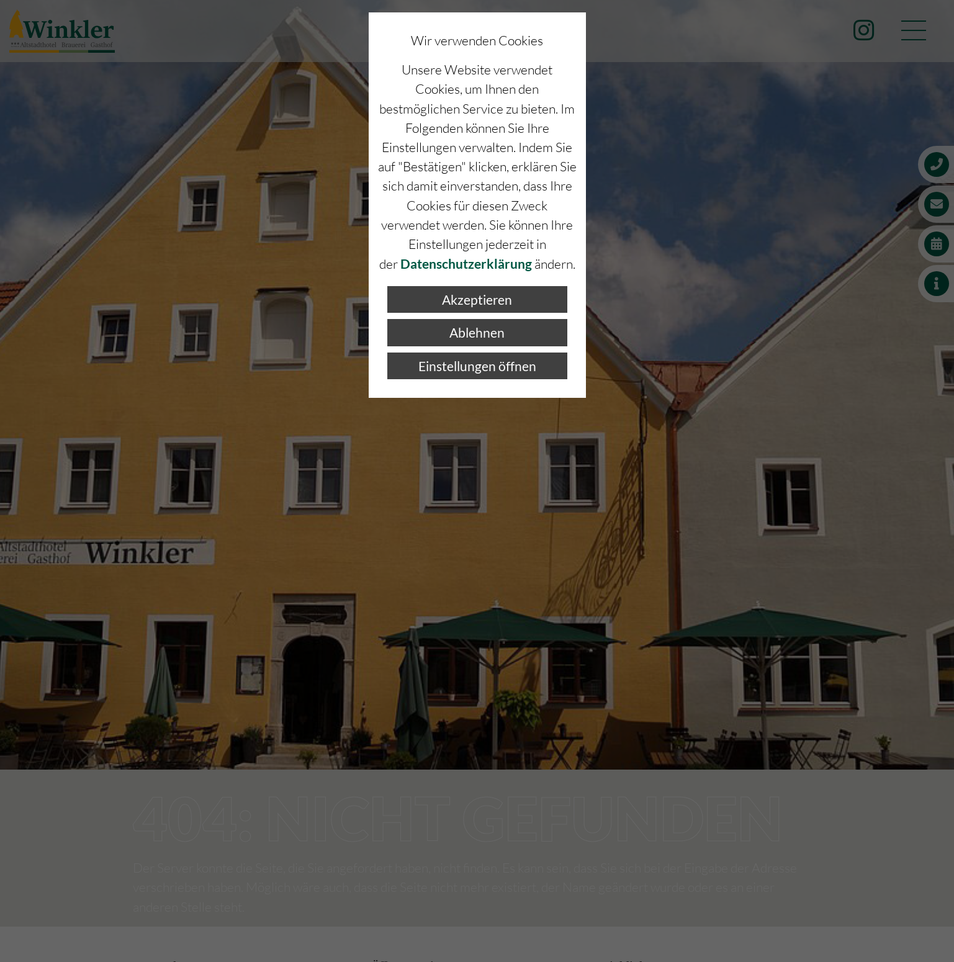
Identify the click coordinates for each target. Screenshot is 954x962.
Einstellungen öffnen (477, 366)
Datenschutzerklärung (466, 263)
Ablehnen (477, 332)
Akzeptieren (477, 299)
